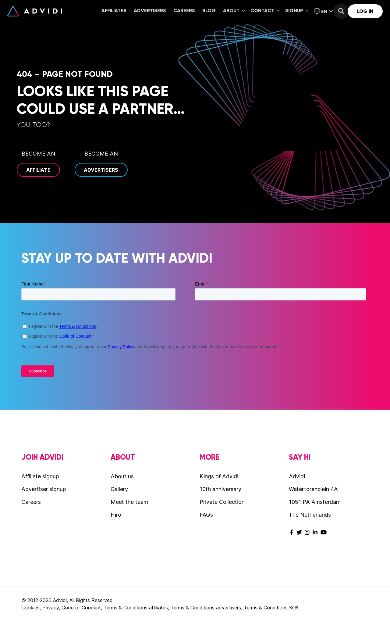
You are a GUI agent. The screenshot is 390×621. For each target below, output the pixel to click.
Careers (184, 10)
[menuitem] (114, 11)
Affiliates (113, 10)
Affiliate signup (40, 476)
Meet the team (129, 502)
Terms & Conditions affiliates (136, 608)
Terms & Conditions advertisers (206, 608)
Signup (297, 10)
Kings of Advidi (219, 476)
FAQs (206, 515)
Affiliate (38, 170)
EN (323, 11)
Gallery (119, 489)
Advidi (34, 11)
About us (122, 476)
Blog (209, 10)
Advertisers (150, 10)
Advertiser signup (43, 489)
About (234, 10)
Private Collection (222, 502)
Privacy (50, 608)
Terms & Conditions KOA (271, 608)
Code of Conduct (81, 608)
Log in (365, 11)
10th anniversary (220, 489)
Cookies (30, 608)
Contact (265, 10)
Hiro (116, 515)
